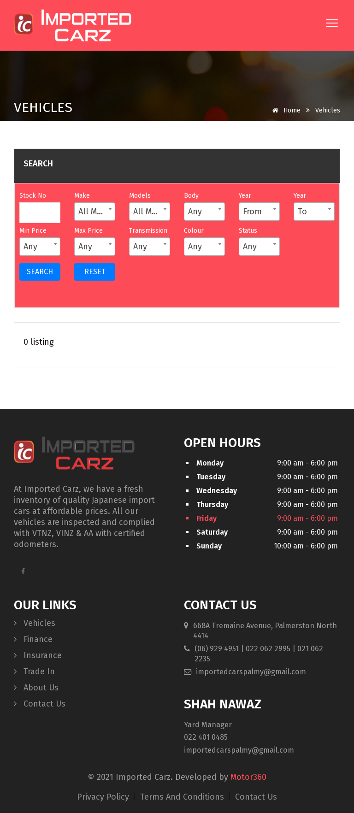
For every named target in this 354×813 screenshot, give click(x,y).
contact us (256, 797)
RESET (95, 271)
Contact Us (39, 704)
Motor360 (248, 777)
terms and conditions (183, 797)
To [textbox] (302, 211)
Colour (194, 231)
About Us (36, 688)
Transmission (148, 231)
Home (285, 110)
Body (191, 196)
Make (82, 196)
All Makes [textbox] (96, 211)
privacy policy (104, 797)
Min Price (33, 231)
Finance (33, 639)
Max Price (88, 231)
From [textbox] (252, 211)
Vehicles (34, 623)
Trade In (34, 671)
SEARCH (40, 271)
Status (248, 231)
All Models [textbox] (151, 211)
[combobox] (94, 211)
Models (140, 196)
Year (245, 196)
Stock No (32, 196)
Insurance (38, 655)
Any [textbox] (195, 211)
